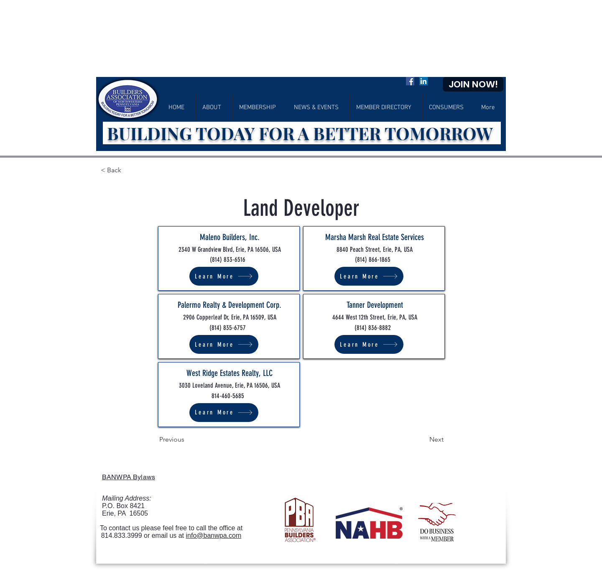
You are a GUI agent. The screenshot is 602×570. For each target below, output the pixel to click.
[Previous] (186, 439)
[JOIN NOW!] (473, 84)
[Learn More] (223, 276)
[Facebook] (410, 81)
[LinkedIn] (423, 81)
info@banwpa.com (214, 535)
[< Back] (128, 170)
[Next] (423, 439)
